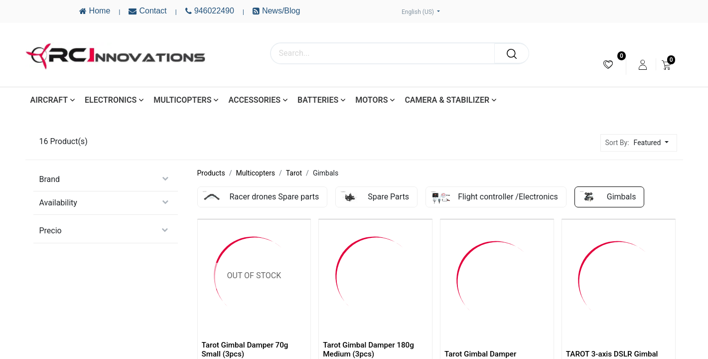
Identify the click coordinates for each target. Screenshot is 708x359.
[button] (654, 143)
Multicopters (255, 173)
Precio (50, 230)
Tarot (294, 173)
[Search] (511, 53)
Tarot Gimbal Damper (480, 354)
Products (211, 173)
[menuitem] (608, 64)
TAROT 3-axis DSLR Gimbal (612, 354)
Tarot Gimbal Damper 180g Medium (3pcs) (368, 350)
